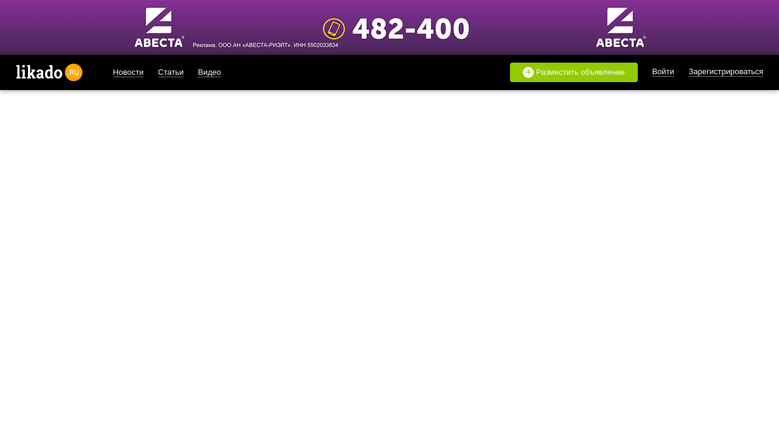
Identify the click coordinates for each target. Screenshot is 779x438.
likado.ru (49, 72)
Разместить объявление (574, 72)
